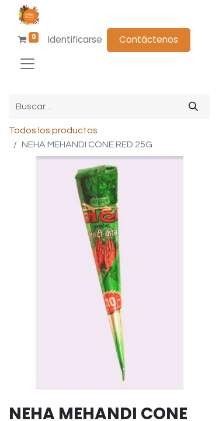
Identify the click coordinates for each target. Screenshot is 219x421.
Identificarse (75, 39)
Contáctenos (148, 39)
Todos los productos (53, 130)
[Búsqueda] (193, 106)
